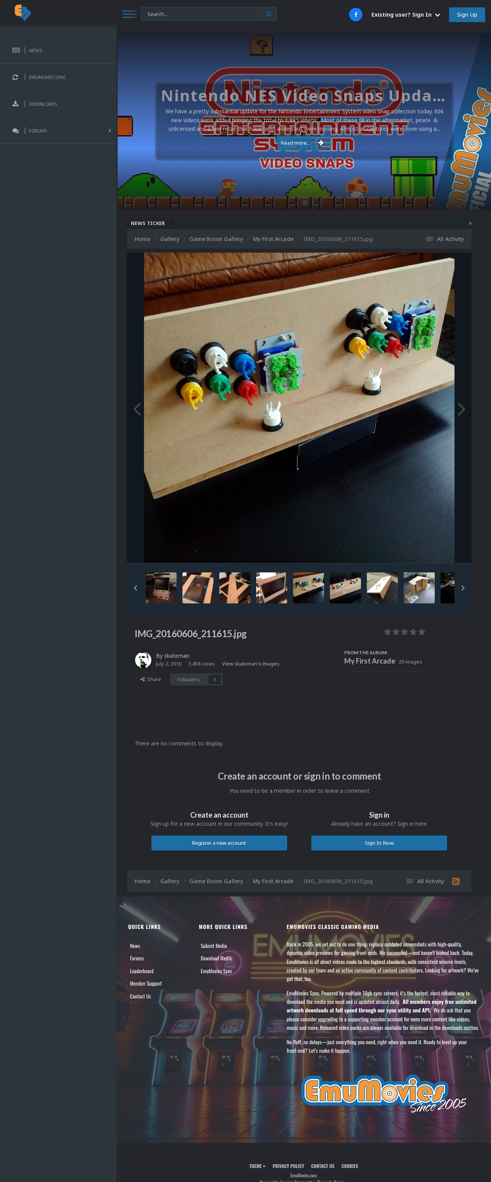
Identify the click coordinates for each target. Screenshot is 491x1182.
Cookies (350, 1166)
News (135, 946)
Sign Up (467, 14)
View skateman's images (250, 663)
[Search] (208, 14)
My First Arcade (369, 661)
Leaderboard (142, 971)
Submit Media (214, 946)
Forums (137, 958)
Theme (257, 1166)
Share (151, 679)
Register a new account (219, 842)
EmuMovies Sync (216, 971)
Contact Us (140, 996)
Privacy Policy (288, 1166)
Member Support (146, 983)
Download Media (216, 958)
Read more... (302, 142)
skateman (176, 655)
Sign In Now (379, 842)
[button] (135, 587)
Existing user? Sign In (405, 14)
